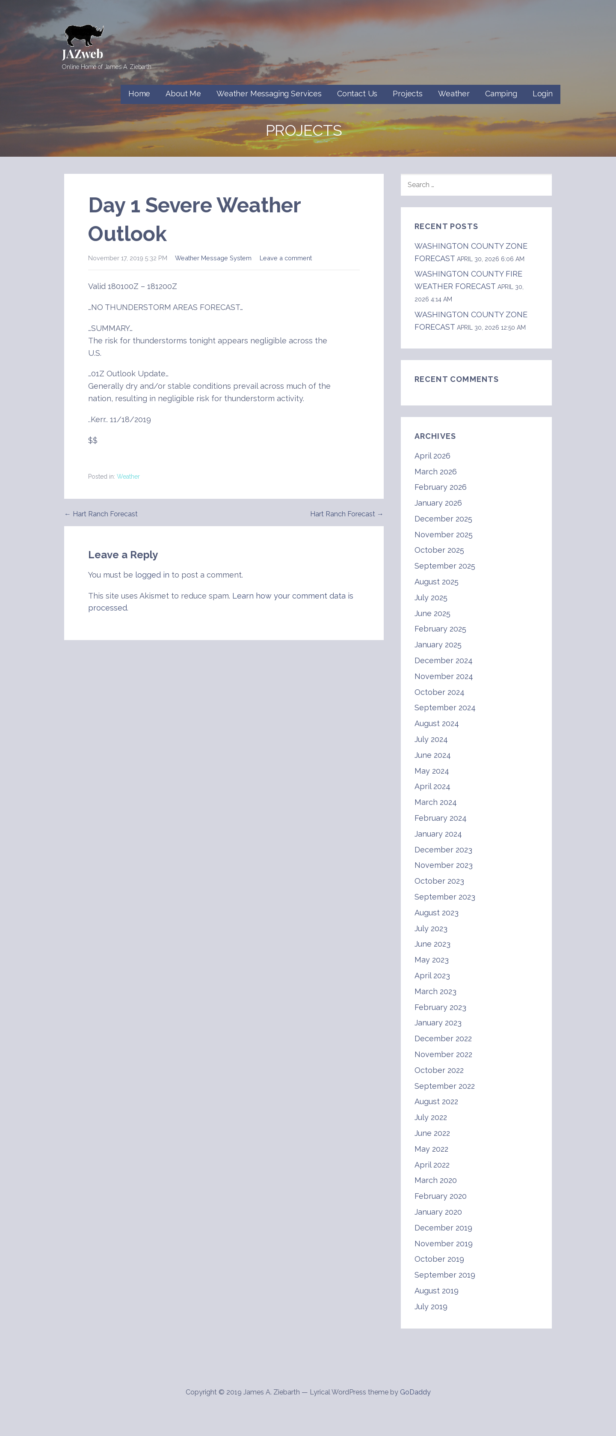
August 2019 (437, 1290)
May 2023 (432, 959)
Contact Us (357, 93)
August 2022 (436, 1101)
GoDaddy (415, 1392)
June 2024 (433, 755)
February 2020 (441, 1196)
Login (543, 93)
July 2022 (431, 1117)
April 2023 (432, 975)
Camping (501, 93)
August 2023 (437, 912)
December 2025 (443, 518)
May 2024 (432, 770)
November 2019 (444, 1243)
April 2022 (432, 1164)
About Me (183, 93)
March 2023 (435, 991)
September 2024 (445, 707)
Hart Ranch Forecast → (347, 514)
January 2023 (438, 1022)
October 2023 (439, 880)
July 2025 (431, 597)
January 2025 (438, 644)
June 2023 (432, 943)
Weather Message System (213, 258)
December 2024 (444, 660)
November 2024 (444, 676)
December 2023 (443, 849)
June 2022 (432, 1133)
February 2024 (441, 817)
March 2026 (436, 471)
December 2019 (443, 1227)
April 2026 (432, 455)
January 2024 (438, 833)
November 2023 (444, 865)
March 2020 (436, 1180)
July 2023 (431, 928)
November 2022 (443, 1054)
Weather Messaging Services (269, 93)
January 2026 (438, 502)
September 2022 (445, 1085)
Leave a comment (286, 258)
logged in (152, 574)
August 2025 (437, 581)
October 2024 (440, 692)
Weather (454, 93)
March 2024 (436, 802)
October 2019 (439, 1258)
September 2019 (445, 1274)
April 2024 (432, 786)
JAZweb (82, 53)
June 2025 (432, 613)
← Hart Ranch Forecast (101, 514)
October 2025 (439, 549)
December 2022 (443, 1038)
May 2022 (431, 1148)
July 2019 (431, 1306)
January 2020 (438, 1211)
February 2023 (440, 1007)
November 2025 (444, 534)
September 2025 (445, 565)
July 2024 (431, 739)
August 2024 (437, 723)
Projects (408, 93)
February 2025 (440, 628)
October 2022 (439, 1070)
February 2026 (441, 487)
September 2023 (445, 896)
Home (139, 93)
